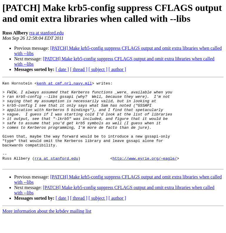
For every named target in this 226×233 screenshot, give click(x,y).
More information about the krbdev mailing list (46, 227)
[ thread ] (78, 69)
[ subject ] (98, 69)
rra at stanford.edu (46, 32)
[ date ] (62, 69)
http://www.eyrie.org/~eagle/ (144, 174)
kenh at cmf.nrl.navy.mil (64, 84)
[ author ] (117, 69)
